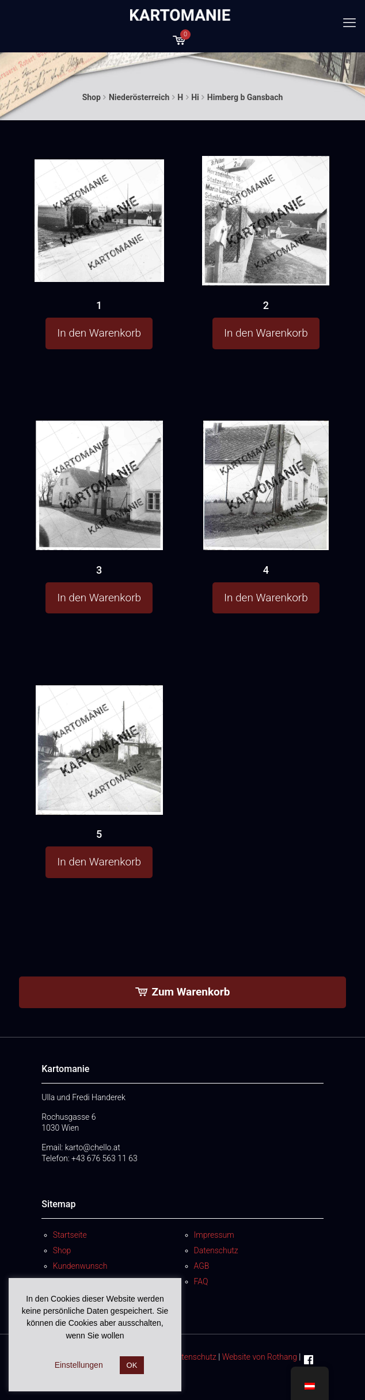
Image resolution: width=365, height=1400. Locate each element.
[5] (99, 751)
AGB (202, 1266)
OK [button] (132, 1365)
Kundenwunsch (80, 1266)
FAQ (201, 1281)
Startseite (70, 1234)
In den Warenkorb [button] (99, 332)
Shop (91, 97)
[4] (265, 488)
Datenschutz (216, 1250)
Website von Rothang (259, 1356)
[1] (99, 217)
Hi (195, 97)
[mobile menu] (349, 23)
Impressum (214, 1234)
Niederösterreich (139, 97)
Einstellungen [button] (79, 1365)
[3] (99, 486)
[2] (265, 222)
